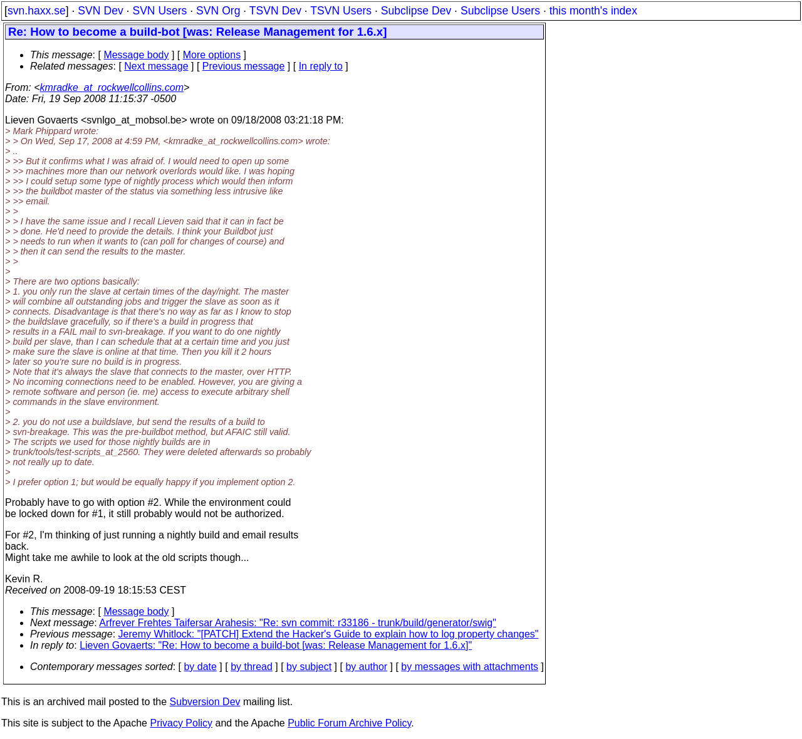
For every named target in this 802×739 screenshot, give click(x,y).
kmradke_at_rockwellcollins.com (112, 87)
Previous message (243, 66)
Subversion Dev (205, 701)
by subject (308, 666)
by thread (252, 666)
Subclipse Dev (416, 10)
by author (366, 666)
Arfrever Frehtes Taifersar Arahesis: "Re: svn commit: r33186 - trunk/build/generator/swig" (297, 622)
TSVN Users (341, 10)
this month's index (593, 10)
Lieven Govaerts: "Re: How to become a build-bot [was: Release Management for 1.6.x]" (276, 645)
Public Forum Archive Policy (349, 723)
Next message (156, 66)
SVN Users (159, 10)
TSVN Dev (275, 10)
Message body (136, 55)
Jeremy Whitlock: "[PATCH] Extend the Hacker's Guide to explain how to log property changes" (328, 634)
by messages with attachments (469, 666)
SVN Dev (100, 10)
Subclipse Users (500, 10)
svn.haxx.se (37, 10)
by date (200, 666)
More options (212, 55)
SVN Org (218, 10)
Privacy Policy (181, 723)
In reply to (321, 66)
